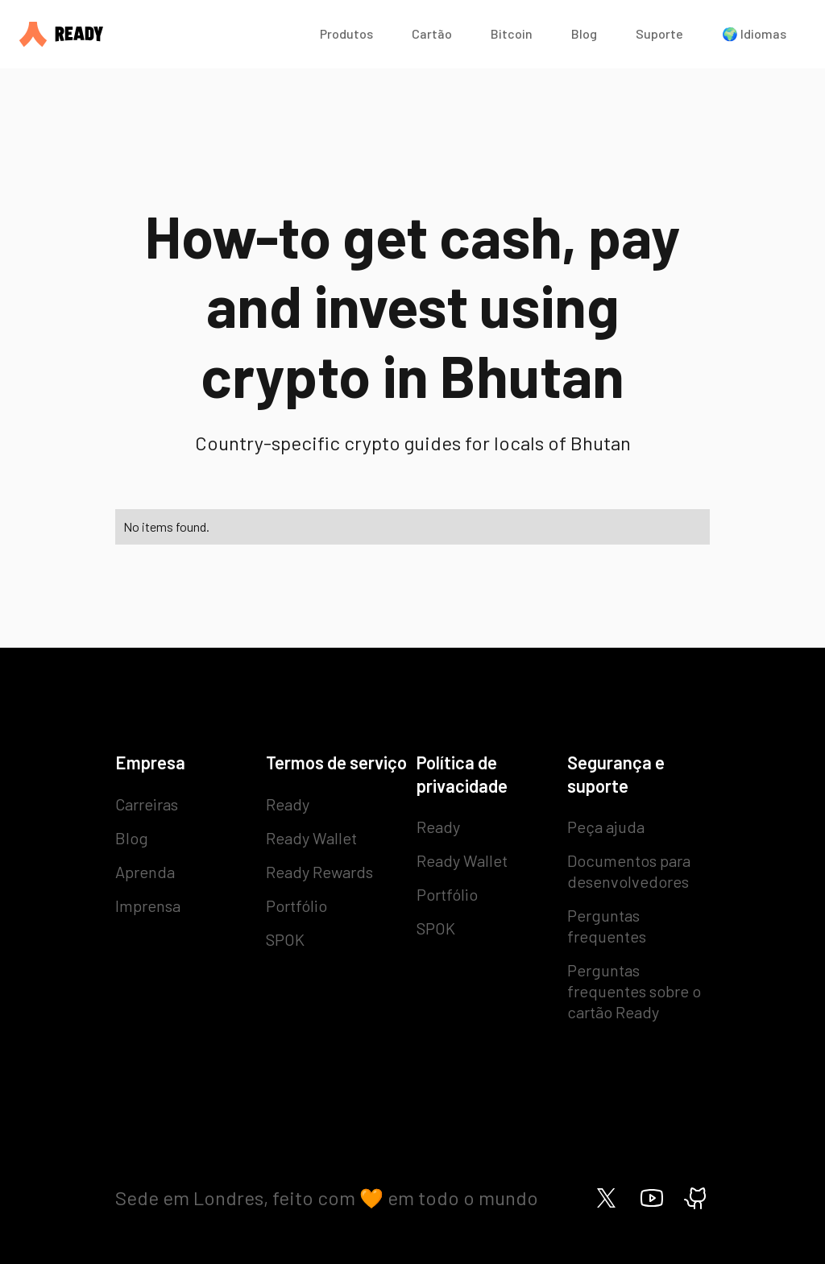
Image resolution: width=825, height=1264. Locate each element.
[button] (346, 34)
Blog (584, 33)
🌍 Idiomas (754, 33)
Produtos (346, 33)
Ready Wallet (311, 838)
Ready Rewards (319, 871)
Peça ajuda (606, 826)
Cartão (432, 33)
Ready (287, 804)
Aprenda (145, 871)
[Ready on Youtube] (652, 1198)
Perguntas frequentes (606, 926)
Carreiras (146, 804)
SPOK (285, 939)
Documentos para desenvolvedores (628, 871)
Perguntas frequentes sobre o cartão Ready (634, 991)
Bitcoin (512, 33)
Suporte (659, 33)
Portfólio (296, 905)
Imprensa (147, 905)
